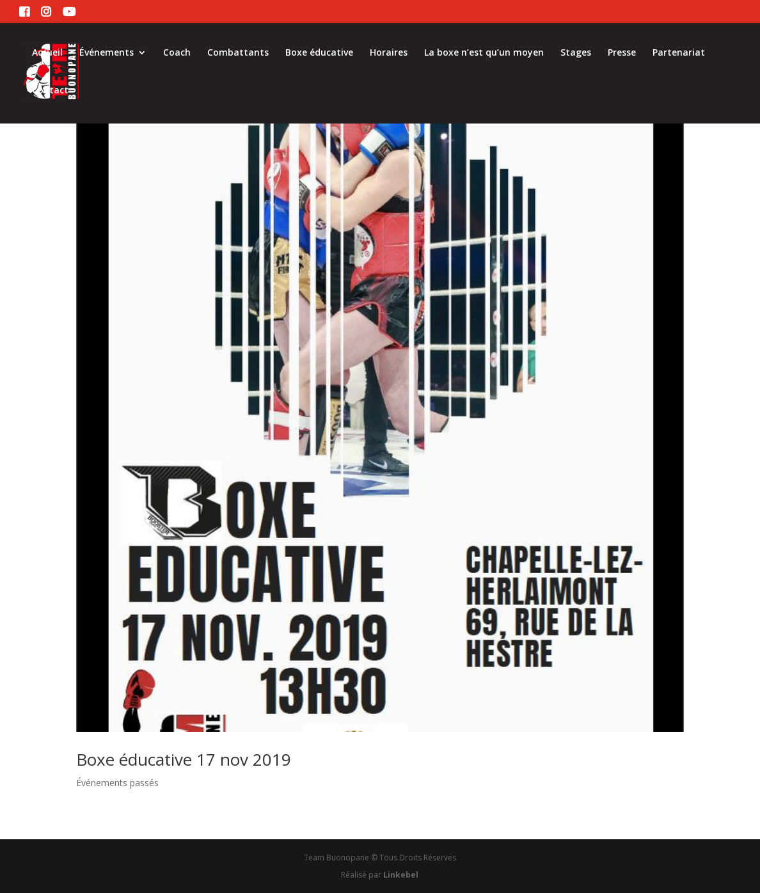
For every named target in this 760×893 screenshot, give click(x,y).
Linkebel (400, 874)
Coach (177, 53)
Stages (575, 53)
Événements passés (117, 783)
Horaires (389, 53)
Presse (622, 53)
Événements (106, 53)
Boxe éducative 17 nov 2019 (183, 759)
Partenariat (679, 53)
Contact (50, 91)
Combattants (238, 53)
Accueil (47, 53)
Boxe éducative (319, 53)
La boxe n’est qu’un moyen (484, 53)
